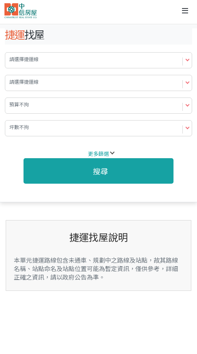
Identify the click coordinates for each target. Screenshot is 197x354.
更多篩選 (98, 153)
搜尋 (100, 170)
